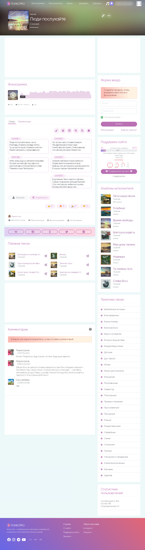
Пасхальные (108, 395)
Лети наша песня (124, 196)
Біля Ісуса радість (124, 232)
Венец (62, 254)
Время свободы (123, 220)
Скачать (18, 197)
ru (30, 539)
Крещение (108, 377)
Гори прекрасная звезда (30, 263)
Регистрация (107, 130)
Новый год (107, 389)
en (41, 539)
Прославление (110, 408)
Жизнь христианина (112, 371)
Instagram (88, 528)
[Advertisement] (50, 57)
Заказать (97, 3)
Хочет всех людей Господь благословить (38, 272)
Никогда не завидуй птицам (72, 272)
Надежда (119, 256)
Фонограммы (37, 3)
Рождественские (111, 426)
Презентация (24, 122)
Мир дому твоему (124, 244)
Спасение (108, 445)
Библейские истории (113, 309)
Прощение (108, 414)
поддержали (119, 176)
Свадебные (108, 432)
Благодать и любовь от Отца (32, 254)
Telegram (87, 532)
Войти (119, 124)
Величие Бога (109, 328)
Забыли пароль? (129, 130)
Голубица (119, 208)
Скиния (34, 24)
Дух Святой (108, 359)
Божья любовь (109, 322)
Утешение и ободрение (114, 457)
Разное (106, 420)
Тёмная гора (65, 263)
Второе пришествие (113, 340)
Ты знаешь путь (123, 268)
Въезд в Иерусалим (112, 346)
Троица (106, 451)
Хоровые (107, 469)
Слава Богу (120, 281)
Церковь (106, 475)
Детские (106, 352)
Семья (105, 438)
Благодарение (110, 315)
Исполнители (55, 3)
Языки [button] (70, 3)
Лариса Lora (14, 216)
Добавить (83, 3)
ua (35, 539)
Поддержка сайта (71, 532)
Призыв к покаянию (112, 402)
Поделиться (39, 197)
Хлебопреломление (112, 463)
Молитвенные (109, 383)
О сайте (67, 528)
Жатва (105, 365)
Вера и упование (111, 334)
